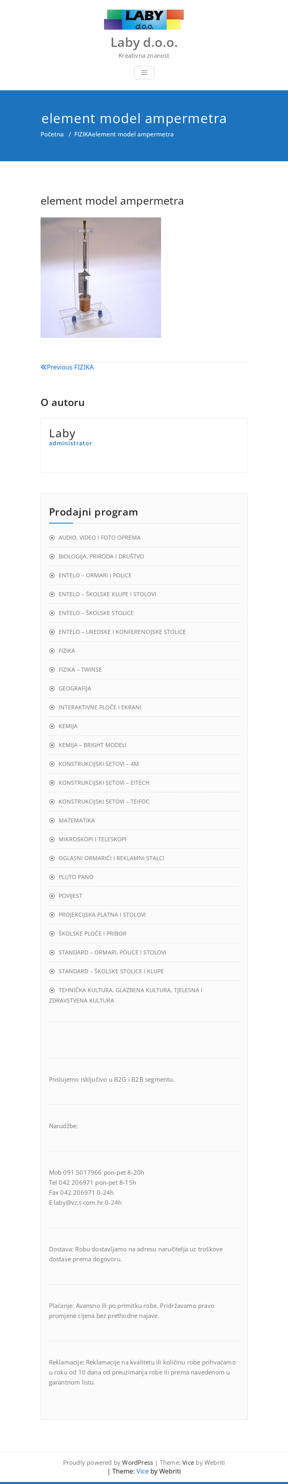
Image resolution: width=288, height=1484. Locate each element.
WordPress (137, 1462)
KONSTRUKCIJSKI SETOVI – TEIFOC (104, 801)
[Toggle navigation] (144, 72)
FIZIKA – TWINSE (80, 669)
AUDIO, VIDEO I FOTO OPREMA (100, 537)
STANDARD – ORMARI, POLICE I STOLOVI (112, 952)
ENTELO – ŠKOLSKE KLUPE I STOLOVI (107, 594)
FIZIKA (83, 134)
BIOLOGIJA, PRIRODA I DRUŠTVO (101, 556)
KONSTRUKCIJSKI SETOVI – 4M (99, 763)
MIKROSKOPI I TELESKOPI (93, 839)
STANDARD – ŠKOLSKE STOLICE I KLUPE (111, 971)
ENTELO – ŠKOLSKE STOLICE (96, 613)
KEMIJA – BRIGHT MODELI (93, 745)
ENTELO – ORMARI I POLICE (95, 575)
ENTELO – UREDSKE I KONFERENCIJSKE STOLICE (122, 631)
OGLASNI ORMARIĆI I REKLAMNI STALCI (111, 858)
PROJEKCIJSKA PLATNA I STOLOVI (102, 914)
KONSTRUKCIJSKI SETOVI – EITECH (104, 782)
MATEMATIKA (77, 820)
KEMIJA (68, 726)
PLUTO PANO (76, 877)
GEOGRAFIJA (75, 688)
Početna (52, 134)
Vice (188, 1462)
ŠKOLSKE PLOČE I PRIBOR (93, 933)
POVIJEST (70, 895)
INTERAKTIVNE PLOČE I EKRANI (100, 707)
